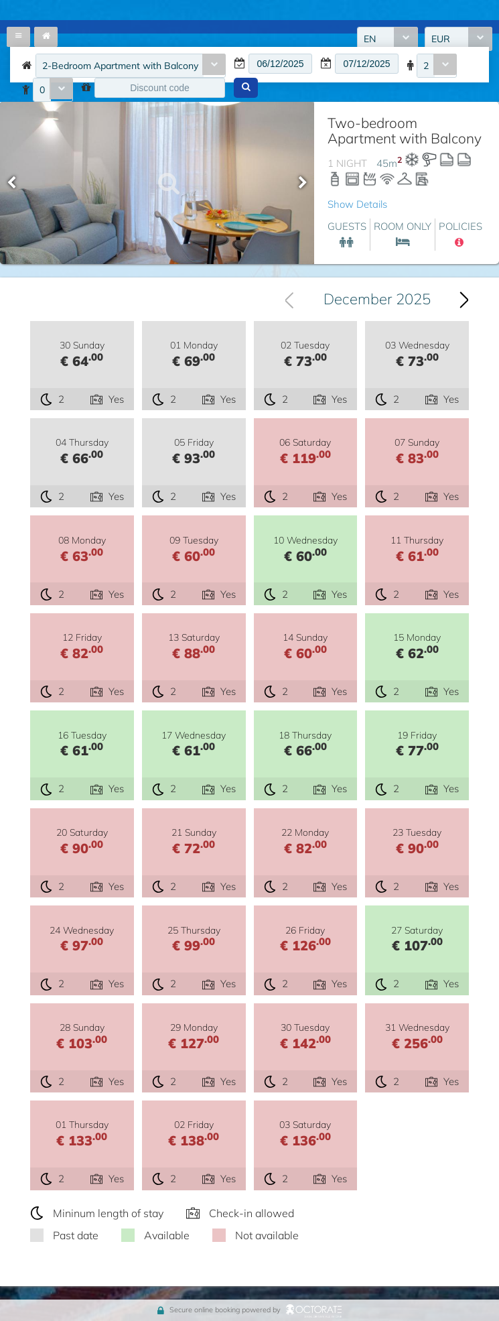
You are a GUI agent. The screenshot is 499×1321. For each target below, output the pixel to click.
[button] (246, 88)
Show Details (357, 204)
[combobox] (130, 66)
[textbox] (280, 64)
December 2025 (377, 299)
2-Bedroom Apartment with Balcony (120, 66)
